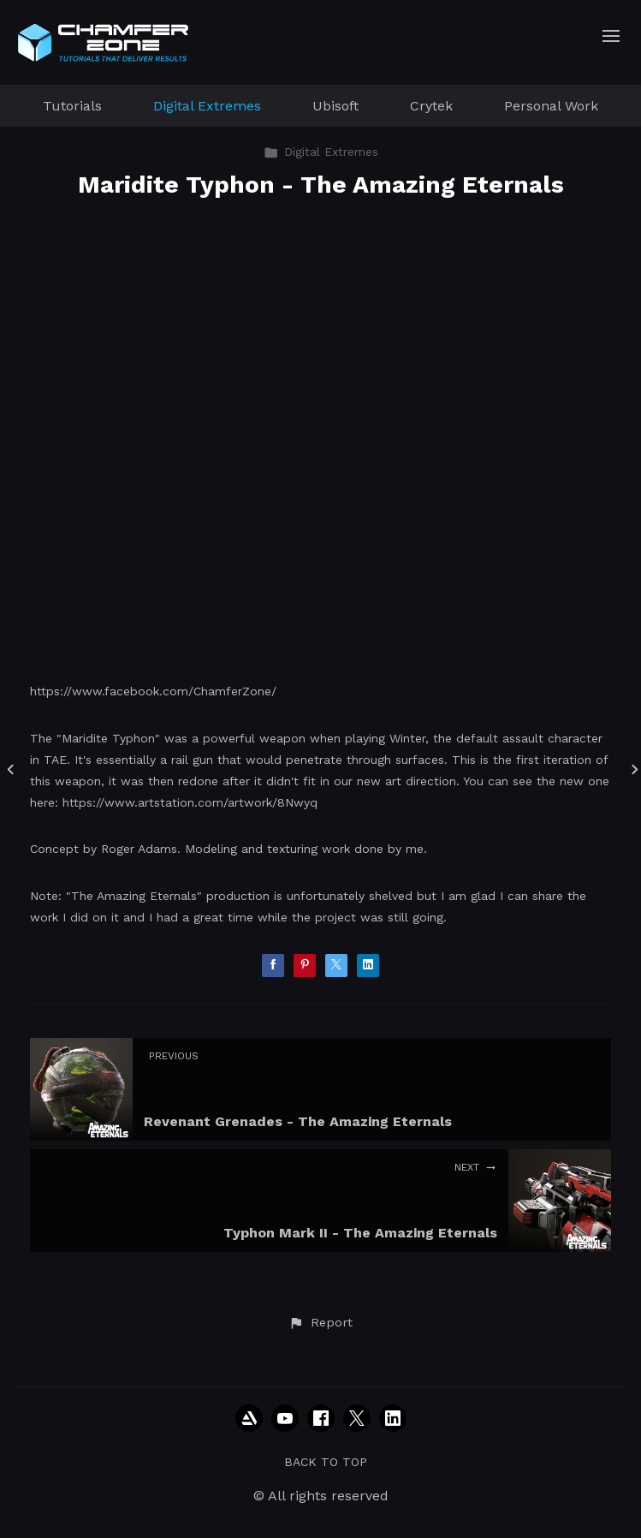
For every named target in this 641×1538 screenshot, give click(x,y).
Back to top (325, 1462)
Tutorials (72, 106)
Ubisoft (335, 106)
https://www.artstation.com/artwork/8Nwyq (190, 802)
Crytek (431, 106)
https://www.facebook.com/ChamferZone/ (153, 691)
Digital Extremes (207, 106)
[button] (320, 1323)
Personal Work (551, 106)
